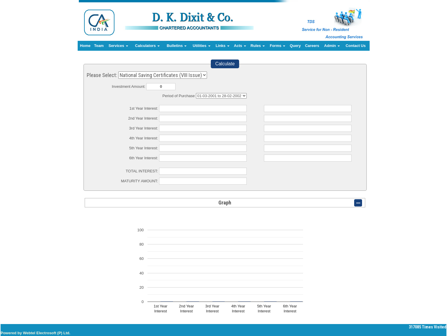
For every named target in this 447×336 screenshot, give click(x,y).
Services (118, 45)
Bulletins (177, 45)
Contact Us (356, 45)
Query (295, 45)
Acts (240, 45)
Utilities (202, 45)
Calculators (147, 45)
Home (85, 45)
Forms (277, 45)
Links (222, 45)
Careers (312, 45)
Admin (332, 45)
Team (99, 45)
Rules (258, 45)
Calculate (225, 63)
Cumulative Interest (221, 96)
